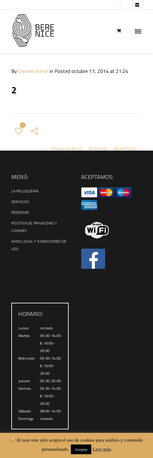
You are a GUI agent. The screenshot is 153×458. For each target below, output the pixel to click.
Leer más (102, 449)
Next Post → (128, 148)
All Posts (98, 148)
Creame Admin (33, 71)
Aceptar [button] (81, 449)
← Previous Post (64, 148)
